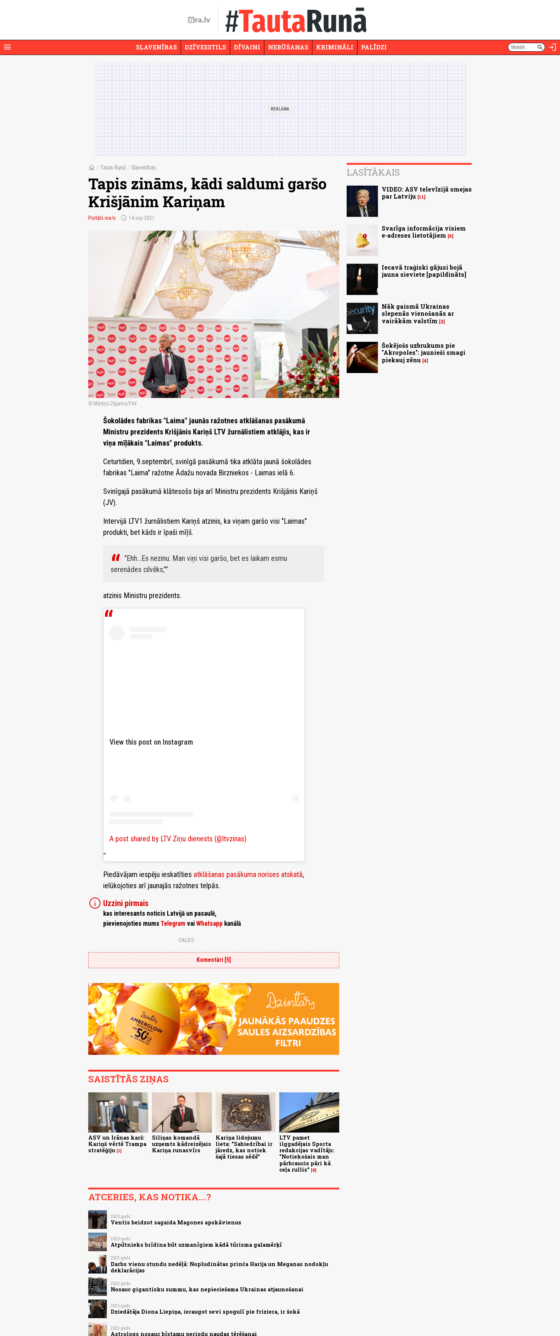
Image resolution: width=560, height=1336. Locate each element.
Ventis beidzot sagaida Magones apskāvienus (176, 1222)
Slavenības (156, 47)
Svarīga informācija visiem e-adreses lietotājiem (424, 231)
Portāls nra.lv (102, 218)
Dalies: (187, 940)
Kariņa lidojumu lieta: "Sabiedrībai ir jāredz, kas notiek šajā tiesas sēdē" (244, 1147)
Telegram (172, 923)
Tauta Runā (113, 167)
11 (421, 197)
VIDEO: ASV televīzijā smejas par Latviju (427, 192)
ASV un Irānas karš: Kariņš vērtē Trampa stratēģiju (117, 1144)
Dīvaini (247, 47)
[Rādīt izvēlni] (7, 47)
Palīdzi (374, 47)
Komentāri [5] (214, 959)
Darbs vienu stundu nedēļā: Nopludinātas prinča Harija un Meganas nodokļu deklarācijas (219, 1267)
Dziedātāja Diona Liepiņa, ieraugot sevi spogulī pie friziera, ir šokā (205, 1311)
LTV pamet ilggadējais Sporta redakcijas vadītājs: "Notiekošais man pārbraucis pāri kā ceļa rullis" (306, 1153)
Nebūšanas (288, 47)
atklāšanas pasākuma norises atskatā (248, 874)
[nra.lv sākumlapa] (199, 20)
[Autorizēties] (552, 47)
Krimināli (334, 47)
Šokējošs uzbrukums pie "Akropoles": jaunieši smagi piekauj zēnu (423, 352)
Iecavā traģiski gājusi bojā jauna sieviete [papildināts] (424, 270)
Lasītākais (373, 172)
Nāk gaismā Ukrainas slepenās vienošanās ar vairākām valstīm (418, 313)
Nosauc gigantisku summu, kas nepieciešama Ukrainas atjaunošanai (207, 1289)
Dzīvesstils (205, 47)
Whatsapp (209, 923)
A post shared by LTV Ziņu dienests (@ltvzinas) (177, 838)
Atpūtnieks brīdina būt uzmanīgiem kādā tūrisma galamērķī (196, 1244)
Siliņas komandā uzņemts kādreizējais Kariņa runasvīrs (181, 1144)
